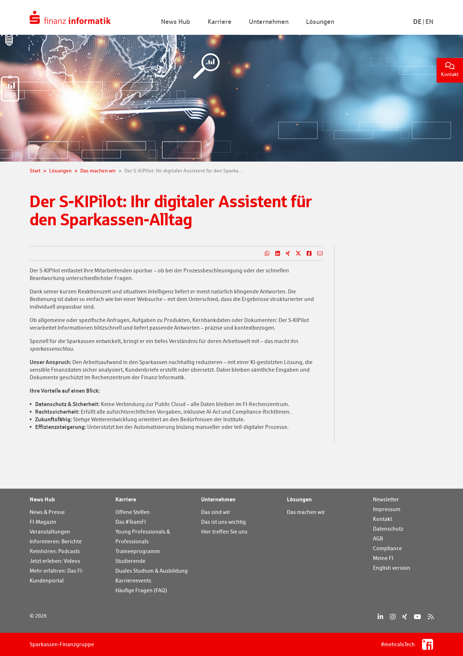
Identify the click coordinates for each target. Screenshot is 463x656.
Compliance (387, 548)
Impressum (386, 509)
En (429, 21)
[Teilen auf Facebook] (306, 253)
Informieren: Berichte (56, 541)
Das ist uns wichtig (223, 522)
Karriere (125, 499)
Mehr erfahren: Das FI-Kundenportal (57, 576)
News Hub (42, 499)
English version (391, 568)
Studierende (130, 561)
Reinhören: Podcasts (55, 551)
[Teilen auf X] (295, 253)
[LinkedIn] (380, 617)
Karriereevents (133, 580)
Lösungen (299, 499)
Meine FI (383, 558)
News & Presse (47, 512)
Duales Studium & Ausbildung (151, 571)
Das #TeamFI (130, 522)
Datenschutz (388, 529)
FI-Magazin (43, 522)
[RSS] (430, 617)
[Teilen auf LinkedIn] (274, 253)
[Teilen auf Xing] (285, 253)
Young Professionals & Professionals (142, 536)
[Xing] (404, 617)
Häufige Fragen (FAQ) (141, 590)
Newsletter (386, 499)
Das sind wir (215, 512)
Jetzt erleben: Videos (55, 561)
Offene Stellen (132, 512)
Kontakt (450, 69)
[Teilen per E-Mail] (317, 253)
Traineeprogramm (137, 551)
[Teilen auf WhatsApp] (264, 253)
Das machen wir (306, 512)
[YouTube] (417, 617)
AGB (378, 538)
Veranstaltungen (50, 531)
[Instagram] (392, 617)
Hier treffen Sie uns (224, 531)
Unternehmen (218, 499)
